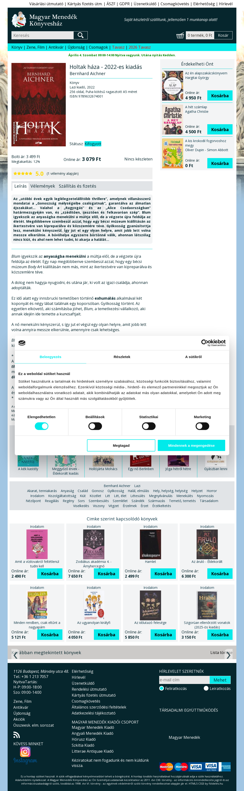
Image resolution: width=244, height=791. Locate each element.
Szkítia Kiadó (83, 745)
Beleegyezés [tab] (50, 357)
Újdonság (76, 47)
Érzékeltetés (161, 505)
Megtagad (121, 445)
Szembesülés (99, 500)
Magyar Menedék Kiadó (93, 727)
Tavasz (118, 47)
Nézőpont (33, 500)
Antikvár (56, 47)
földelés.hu (216, 783)
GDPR (124, 3)
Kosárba (220, 95)
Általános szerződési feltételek (99, 707)
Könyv (16, 47)
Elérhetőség (204, 3)
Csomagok (98, 47)
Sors (81, 500)
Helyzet (197, 490)
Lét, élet (120, 495)
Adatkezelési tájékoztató (94, 713)
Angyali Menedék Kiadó (92, 733)
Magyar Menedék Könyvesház (67, 19)
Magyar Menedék (184, 737)
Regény (68, 500)
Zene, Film (35, 47)
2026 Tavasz (140, 47)
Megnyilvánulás (161, 495)
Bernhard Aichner (117, 485)
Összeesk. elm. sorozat (33, 725)
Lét (107, 495)
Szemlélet (120, 500)
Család (83, 490)
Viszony (99, 505)
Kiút (83, 495)
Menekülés (184, 495)
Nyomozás (205, 495)
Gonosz (98, 490)
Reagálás (52, 500)
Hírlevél (226, 3)
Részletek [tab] (122, 357)
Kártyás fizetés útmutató (94, 695)
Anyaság (67, 490)
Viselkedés (81, 505)
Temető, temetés (182, 500)
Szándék (138, 500)
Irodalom (37, 495)
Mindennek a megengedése (191, 445)
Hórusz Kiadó (84, 739)
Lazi (137, 485)
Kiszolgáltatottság (62, 495)
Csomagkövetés (175, 3)
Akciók (19, 719)
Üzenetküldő (145, 3)
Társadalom (209, 500)
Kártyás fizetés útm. (84, 3)
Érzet (144, 505)
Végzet (113, 505)
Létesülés (137, 495)
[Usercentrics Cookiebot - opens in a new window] (205, 343)
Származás (156, 500)
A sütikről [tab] (193, 357)
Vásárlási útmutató (46, 3)
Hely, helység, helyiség (170, 490)
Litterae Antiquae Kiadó (93, 751)
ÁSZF (111, 3)
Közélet (95, 495)
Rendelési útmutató (89, 689)
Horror (212, 490)
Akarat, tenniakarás (42, 490)
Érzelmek (130, 505)
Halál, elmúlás (138, 490)
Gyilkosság (115, 490)
